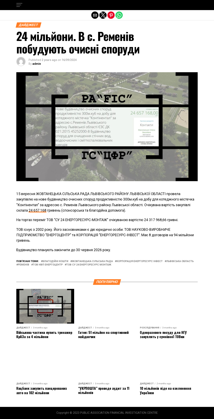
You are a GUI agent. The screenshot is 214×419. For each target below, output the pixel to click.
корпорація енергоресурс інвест (139, 261)
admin (36, 63)
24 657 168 (37, 210)
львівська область (180, 261)
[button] (19, 5)
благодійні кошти (55, 261)
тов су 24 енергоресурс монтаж (88, 264)
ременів (23, 264)
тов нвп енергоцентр (48, 264)
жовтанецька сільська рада (92, 261)
